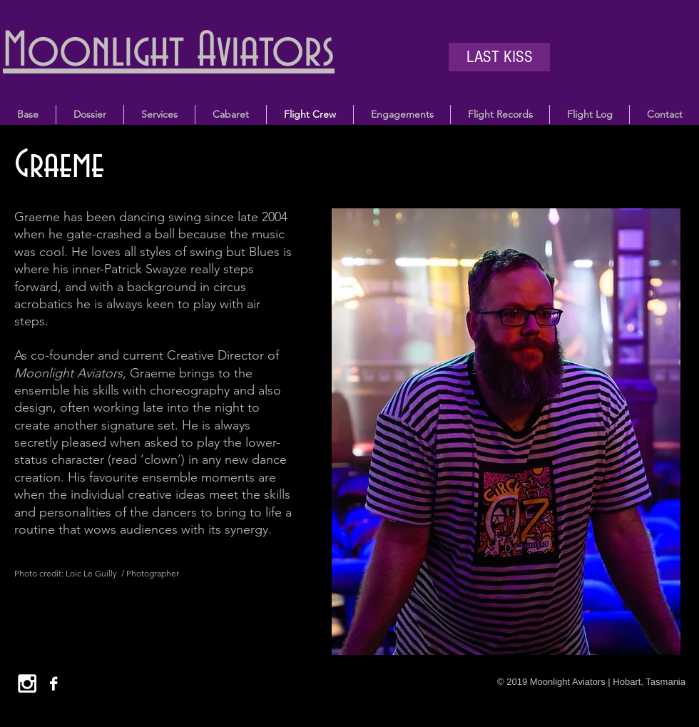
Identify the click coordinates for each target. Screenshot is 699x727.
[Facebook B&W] (53, 683)
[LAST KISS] (499, 57)
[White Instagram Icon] (27, 683)
